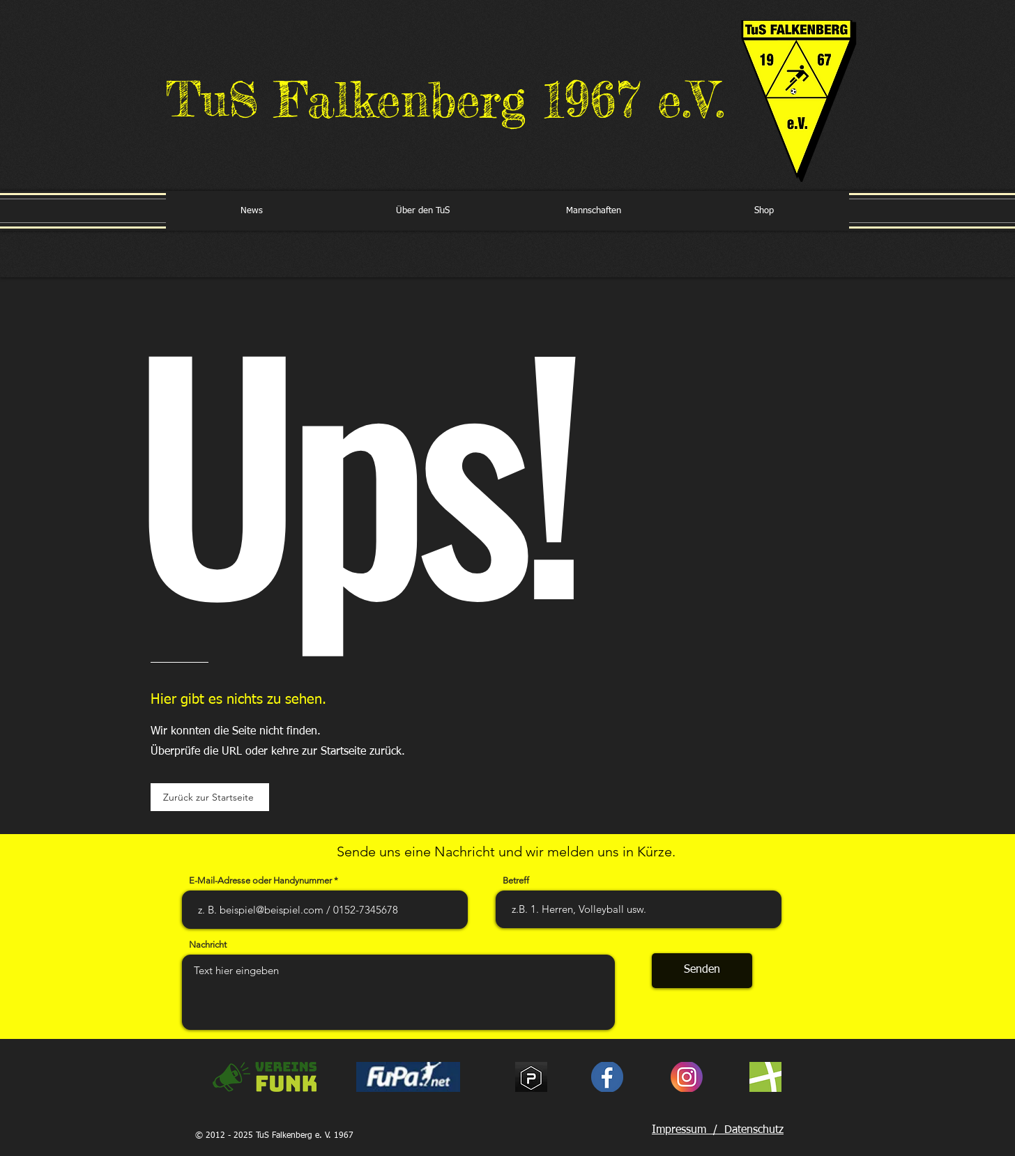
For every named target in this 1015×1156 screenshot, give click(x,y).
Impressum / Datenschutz (718, 1130)
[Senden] (702, 970)
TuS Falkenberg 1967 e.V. (445, 99)
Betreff (516, 880)
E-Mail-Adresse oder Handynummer (260, 880)
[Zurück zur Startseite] (210, 797)
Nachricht (208, 944)
